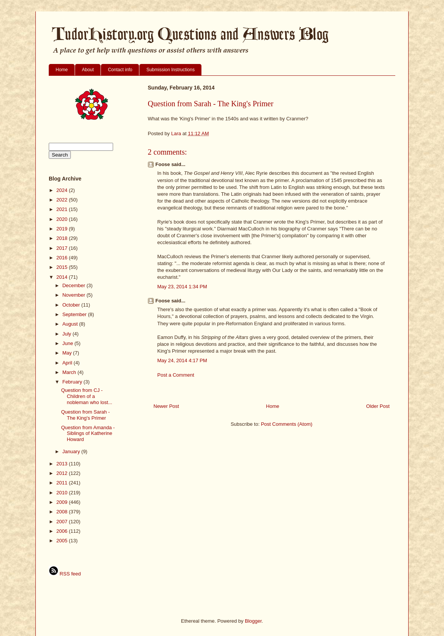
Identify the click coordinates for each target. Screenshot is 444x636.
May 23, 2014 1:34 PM (182, 286)
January (71, 451)
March (70, 372)
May (67, 353)
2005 (62, 540)
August (70, 324)
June (68, 343)
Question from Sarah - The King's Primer (85, 415)
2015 (62, 267)
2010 (62, 492)
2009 (62, 502)
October (71, 305)
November (74, 295)
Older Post (378, 406)
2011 (62, 483)
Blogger (253, 621)
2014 (62, 277)
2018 (62, 238)
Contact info (120, 69)
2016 (62, 257)
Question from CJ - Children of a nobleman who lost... (86, 396)
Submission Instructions (170, 69)
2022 (62, 200)
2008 (62, 512)
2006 (62, 531)
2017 (62, 248)
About (88, 69)
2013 (62, 464)
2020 (62, 219)
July (67, 334)
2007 (62, 521)
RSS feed (65, 574)
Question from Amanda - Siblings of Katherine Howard (88, 433)
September (75, 314)
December (74, 285)
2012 (62, 473)
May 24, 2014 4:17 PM (182, 360)
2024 (62, 190)
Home (62, 69)
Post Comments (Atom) (286, 424)
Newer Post (166, 406)
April (68, 363)
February (73, 382)
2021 (62, 209)
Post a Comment (175, 375)
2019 (62, 229)
